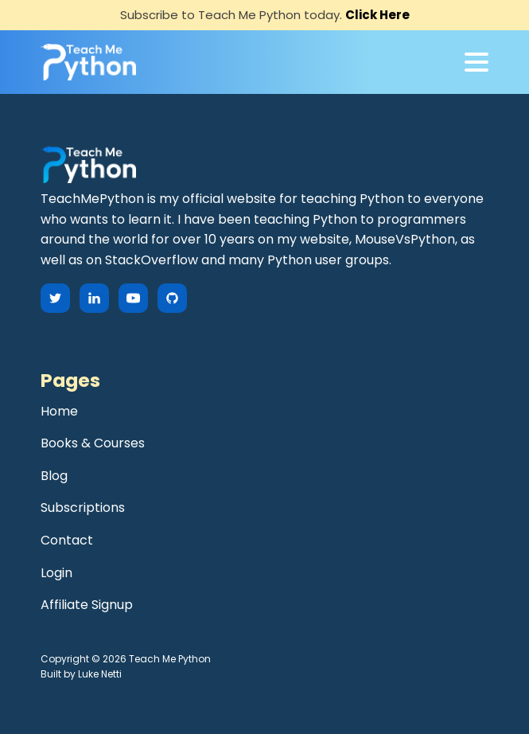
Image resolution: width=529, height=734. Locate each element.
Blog (54, 476)
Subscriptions (83, 507)
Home (59, 411)
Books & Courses (93, 443)
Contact (67, 540)
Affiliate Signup (87, 604)
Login (56, 573)
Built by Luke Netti (81, 674)
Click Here (377, 14)
